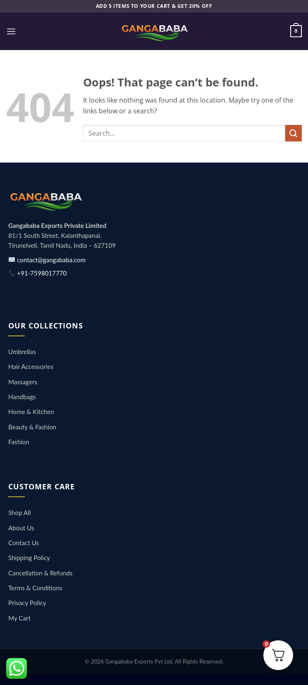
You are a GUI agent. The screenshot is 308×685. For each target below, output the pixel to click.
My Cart (19, 618)
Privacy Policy (27, 602)
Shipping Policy (29, 557)
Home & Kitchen (31, 411)
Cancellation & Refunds (40, 573)
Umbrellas (22, 351)
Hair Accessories (30, 366)
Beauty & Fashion (32, 427)
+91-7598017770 (38, 273)
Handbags (22, 396)
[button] (11, 31)
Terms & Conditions (35, 588)
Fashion (18, 441)
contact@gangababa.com (47, 259)
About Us (21, 528)
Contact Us (23, 542)
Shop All (19, 512)
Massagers (22, 382)
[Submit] (293, 133)
